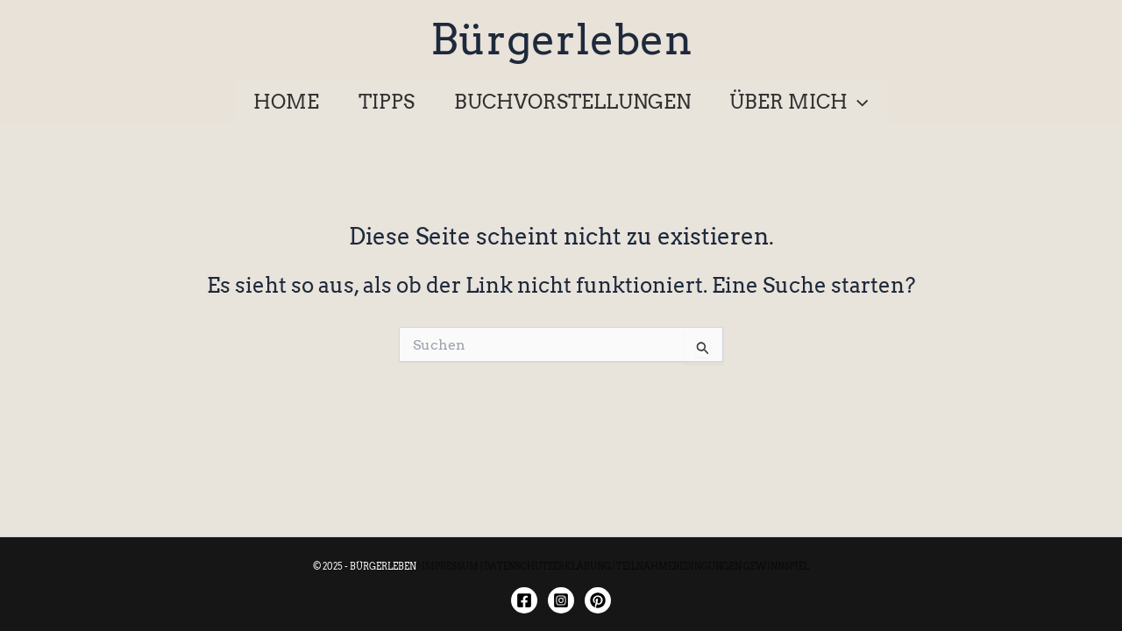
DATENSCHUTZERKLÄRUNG (547, 566)
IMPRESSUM (450, 566)
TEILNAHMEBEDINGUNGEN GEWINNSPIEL (712, 566)
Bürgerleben (561, 39)
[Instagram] (561, 600)
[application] (858, 102)
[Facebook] (524, 600)
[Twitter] (598, 600)
